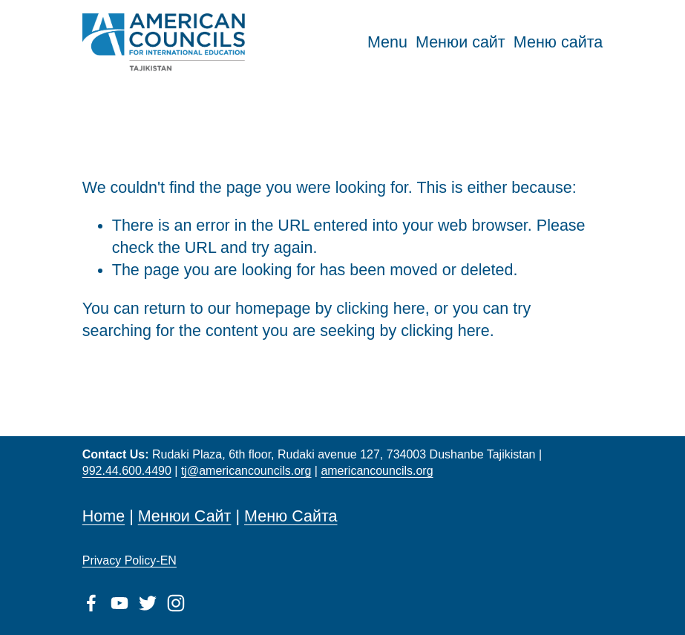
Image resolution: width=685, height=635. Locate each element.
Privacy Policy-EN (129, 560)
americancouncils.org (377, 470)
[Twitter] (148, 603)
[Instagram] (176, 603)
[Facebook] (91, 603)
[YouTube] (119, 603)
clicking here (380, 309)
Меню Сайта (290, 516)
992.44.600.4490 (126, 470)
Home (103, 516)
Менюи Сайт (185, 516)
